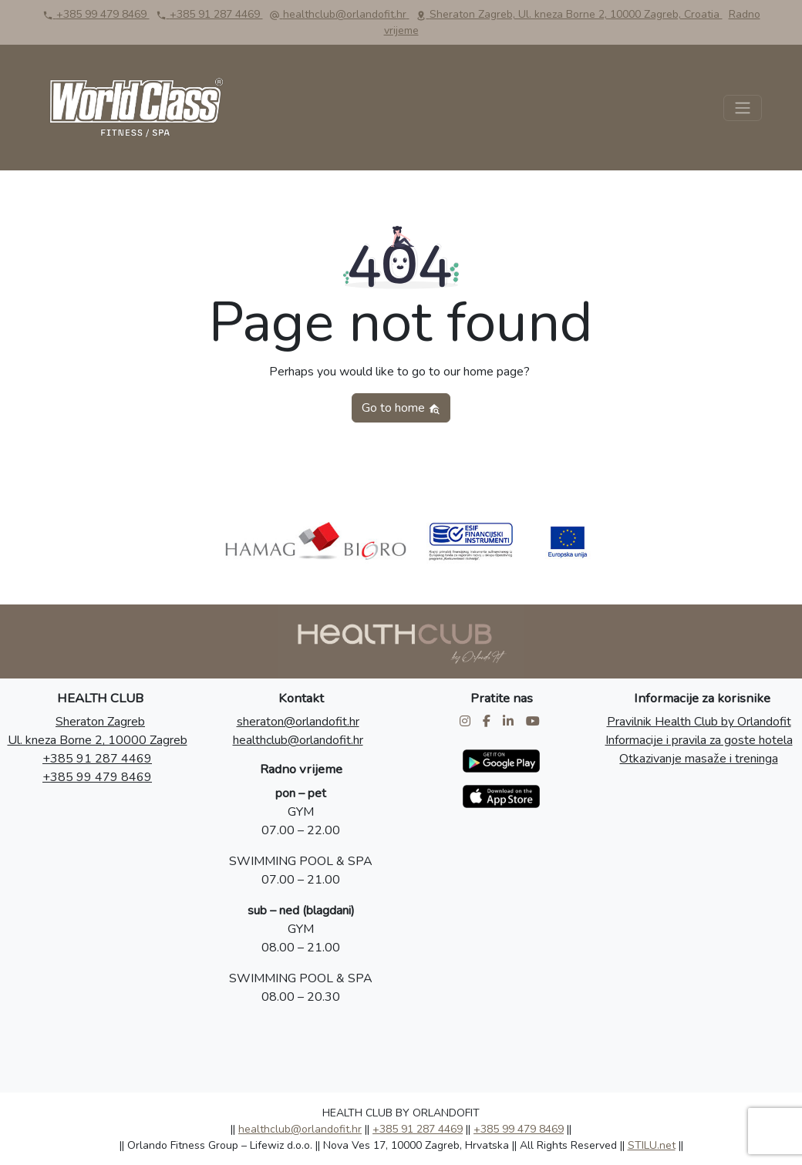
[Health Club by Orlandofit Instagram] (466, 721)
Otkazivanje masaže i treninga (698, 758)
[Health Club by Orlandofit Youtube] (534, 721)
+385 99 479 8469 (97, 777)
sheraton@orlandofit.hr (298, 721)
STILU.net (652, 1145)
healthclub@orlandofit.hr (298, 740)
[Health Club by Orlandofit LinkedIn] (510, 721)
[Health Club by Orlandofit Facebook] (488, 721)
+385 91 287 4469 (97, 758)
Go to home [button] (401, 407)
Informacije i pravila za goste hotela (699, 740)
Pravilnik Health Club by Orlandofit (699, 721)
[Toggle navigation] (742, 108)
